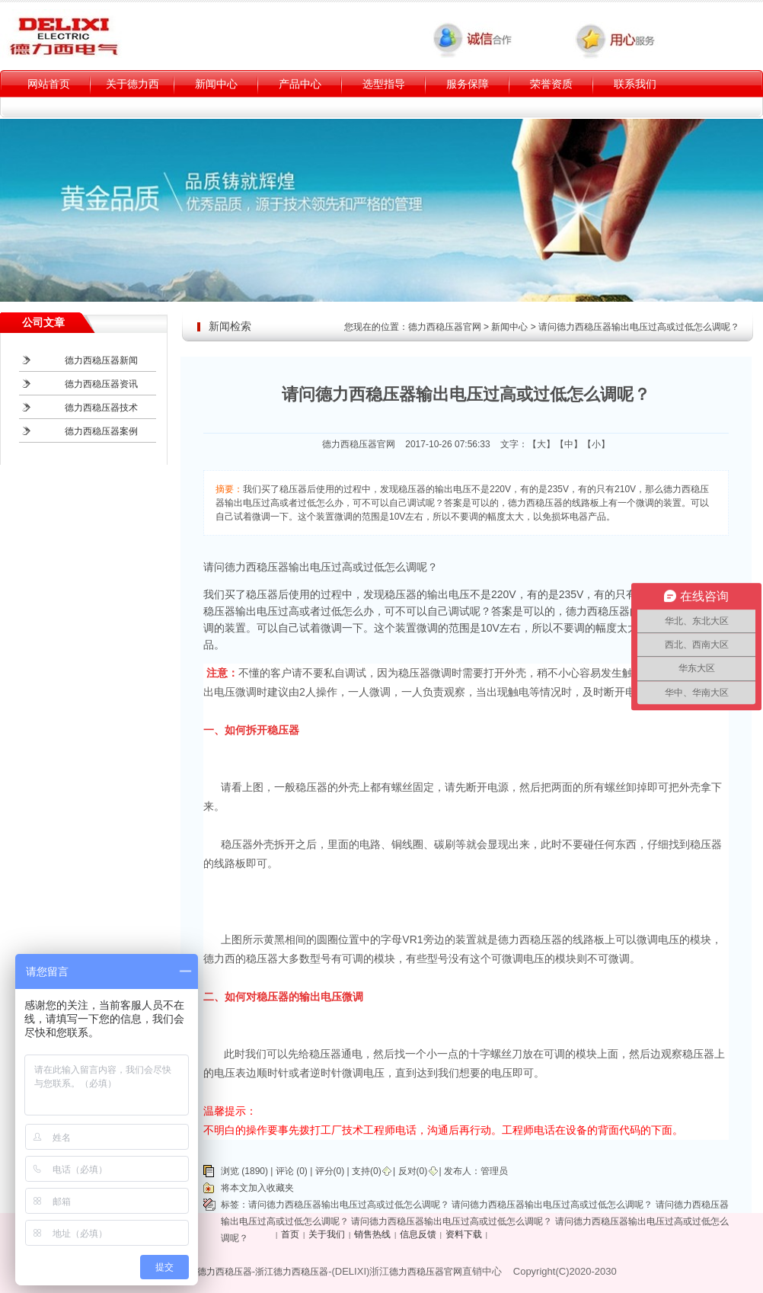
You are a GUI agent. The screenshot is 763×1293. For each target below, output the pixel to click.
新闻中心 (216, 84)
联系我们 (635, 84)
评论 (285, 1171)
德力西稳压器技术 (101, 407)
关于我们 (326, 1234)
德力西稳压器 (224, 1271)
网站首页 (48, 84)
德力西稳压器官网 (444, 327)
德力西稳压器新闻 (101, 360)
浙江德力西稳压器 (291, 1271)
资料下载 (463, 1234)
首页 (290, 1234)
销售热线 (372, 1234)
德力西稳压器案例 (101, 431)
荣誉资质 (551, 84)
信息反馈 (418, 1234)
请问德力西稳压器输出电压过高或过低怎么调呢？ (348, 1204)
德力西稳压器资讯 (101, 384)
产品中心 (300, 84)
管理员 (494, 1171)
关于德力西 (132, 84)
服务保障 (467, 84)
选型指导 (383, 84)
